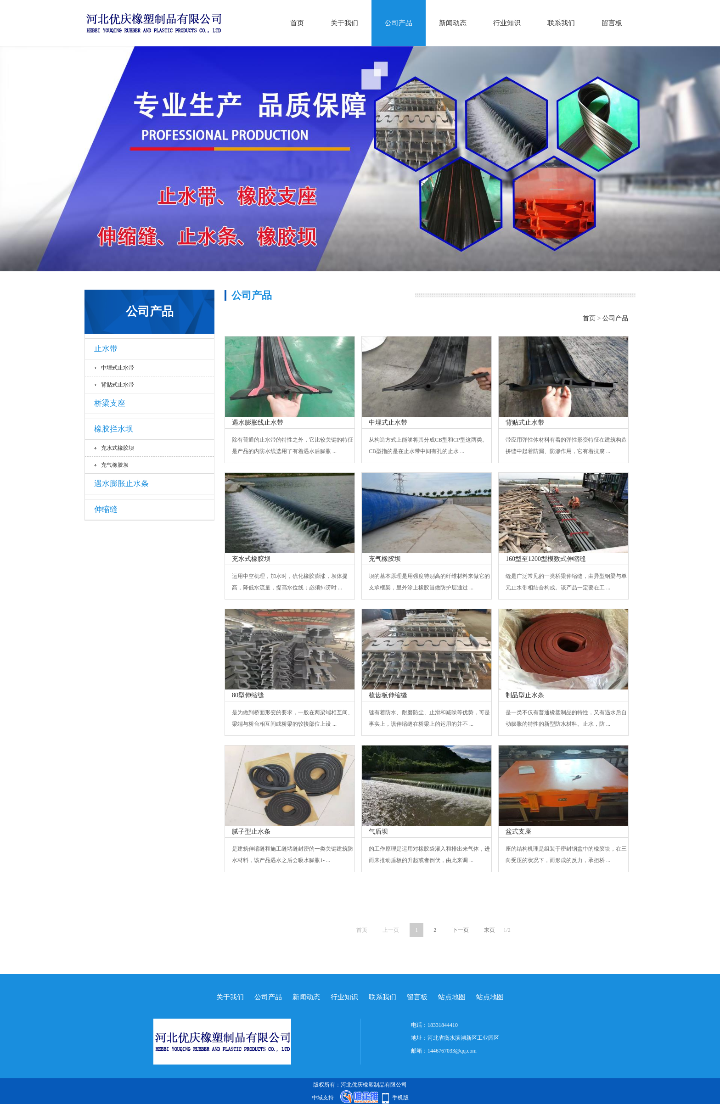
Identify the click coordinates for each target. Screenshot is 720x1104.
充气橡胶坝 (115, 465)
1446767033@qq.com (452, 1051)
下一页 (460, 930)
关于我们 (344, 23)
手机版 (400, 1097)
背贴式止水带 (117, 384)
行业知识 (507, 23)
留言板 (612, 23)
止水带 (106, 348)
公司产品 (398, 23)
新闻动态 (453, 23)
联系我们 (561, 23)
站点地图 (452, 997)
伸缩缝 (106, 509)
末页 (489, 930)
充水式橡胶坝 (117, 448)
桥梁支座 (109, 403)
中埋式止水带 (117, 367)
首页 (297, 23)
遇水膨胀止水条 (121, 483)
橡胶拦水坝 (113, 429)
